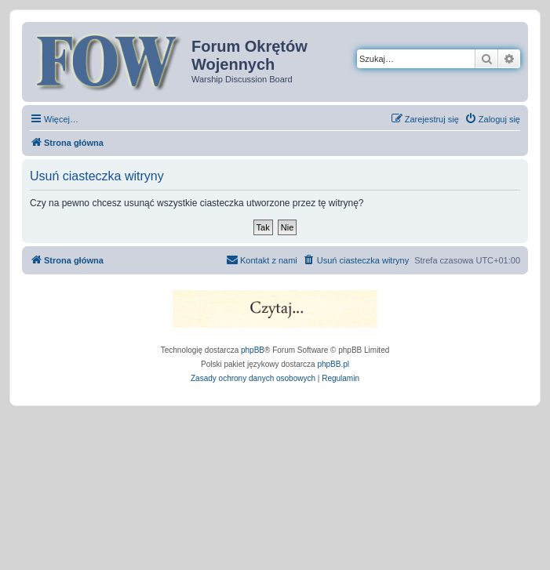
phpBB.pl (333, 364)
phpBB (252, 350)
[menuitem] (492, 119)
